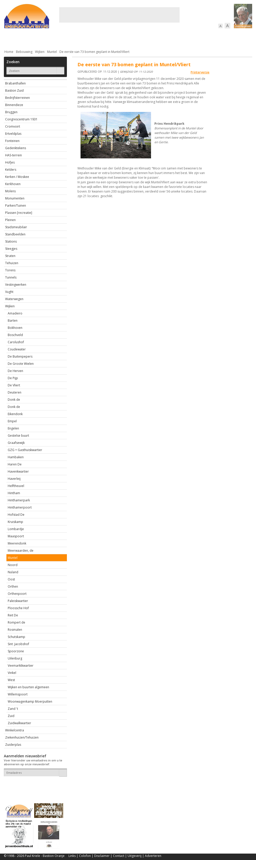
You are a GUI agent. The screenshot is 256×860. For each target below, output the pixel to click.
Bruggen (11, 112)
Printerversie (200, 72)
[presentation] (34, 785)
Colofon (85, 856)
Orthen (13, 586)
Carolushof (16, 342)
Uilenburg (15, 658)
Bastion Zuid (14, 90)
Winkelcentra (14, 730)
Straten (10, 256)
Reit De (13, 615)
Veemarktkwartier (20, 665)
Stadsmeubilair (16, 227)
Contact (118, 856)
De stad (32, 38)
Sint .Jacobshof (18, 644)
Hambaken (16, 457)
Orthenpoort (17, 593)
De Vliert (14, 385)
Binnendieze (14, 105)
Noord (12, 565)
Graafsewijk (16, 443)
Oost (11, 579)
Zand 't (13, 708)
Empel (12, 421)
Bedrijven (127, 38)
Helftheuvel (16, 486)
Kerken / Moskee (17, 177)
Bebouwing (56, 38)
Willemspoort (18, 694)
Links (72, 856)
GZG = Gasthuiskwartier (25, 450)
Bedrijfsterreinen (17, 97)
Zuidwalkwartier (19, 723)
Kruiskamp (15, 522)
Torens (10, 270)
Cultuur (105, 38)
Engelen (13, 428)
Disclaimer (102, 856)
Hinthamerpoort (20, 507)
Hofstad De (16, 514)
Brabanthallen (15, 83)
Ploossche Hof (18, 608)
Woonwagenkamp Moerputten (30, 701)
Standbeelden (15, 234)
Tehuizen (11, 263)
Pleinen (10, 220)
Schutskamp (16, 637)
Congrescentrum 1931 (21, 119)
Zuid (11, 716)
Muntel (52, 52)
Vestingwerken (15, 284)
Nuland (13, 572)
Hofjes (10, 162)
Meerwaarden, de (20, 550)
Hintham (14, 493)
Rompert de (16, 622)
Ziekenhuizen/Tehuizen (22, 737)
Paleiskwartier (18, 601)
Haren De (15, 464)
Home (8, 52)
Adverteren (153, 856)
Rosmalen (15, 629)
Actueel (10, 38)
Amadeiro (15, 313)
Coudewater (17, 349)
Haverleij (14, 478)
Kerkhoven (13, 184)
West (11, 680)
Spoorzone (16, 651)
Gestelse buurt (18, 435)
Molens (10, 191)
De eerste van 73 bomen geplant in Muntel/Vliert (94, 52)
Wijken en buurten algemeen (28, 687)
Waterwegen (14, 299)
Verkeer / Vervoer (158, 38)
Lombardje (16, 529)
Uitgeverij (135, 856)
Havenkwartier (18, 471)
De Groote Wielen (21, 363)
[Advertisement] (119, 15)
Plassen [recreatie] (18, 213)
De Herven (15, 371)
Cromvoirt (12, 126)
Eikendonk (15, 414)
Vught (9, 292)
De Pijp (13, 378)
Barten (12, 320)
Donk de (14, 399)
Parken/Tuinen (15, 205)
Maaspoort (16, 536)
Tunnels (10, 277)
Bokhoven (15, 328)
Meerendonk (17, 543)
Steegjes (11, 248)
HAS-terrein (13, 155)
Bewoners (82, 38)
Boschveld (15, 335)
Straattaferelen (213, 38)
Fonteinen (12, 141)
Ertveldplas (13, 133)
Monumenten (14, 198)
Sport (186, 38)
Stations (11, 241)
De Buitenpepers (20, 356)
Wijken (40, 52)
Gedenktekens (15, 148)
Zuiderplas (13, 744)
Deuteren (14, 392)
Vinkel (12, 673)
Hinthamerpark (19, 500)
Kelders (10, 169)
